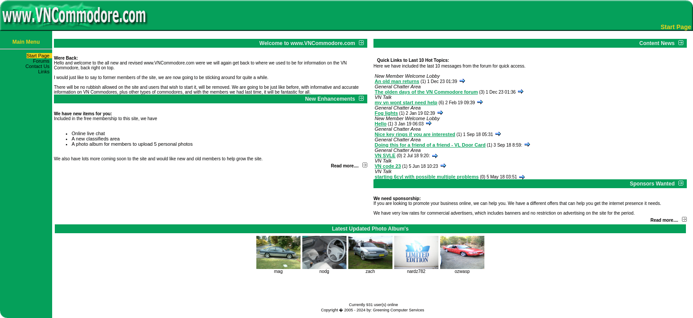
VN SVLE (385, 155)
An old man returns (397, 81)
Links (45, 71)
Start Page (39, 55)
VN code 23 (388, 166)
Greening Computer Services (398, 310)
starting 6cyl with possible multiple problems (427, 176)
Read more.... (345, 165)
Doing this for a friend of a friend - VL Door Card (430, 145)
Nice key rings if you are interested (415, 134)
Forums (42, 61)
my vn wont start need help (406, 102)
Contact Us (38, 66)
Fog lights (386, 113)
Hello (381, 123)
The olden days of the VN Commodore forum (426, 92)
